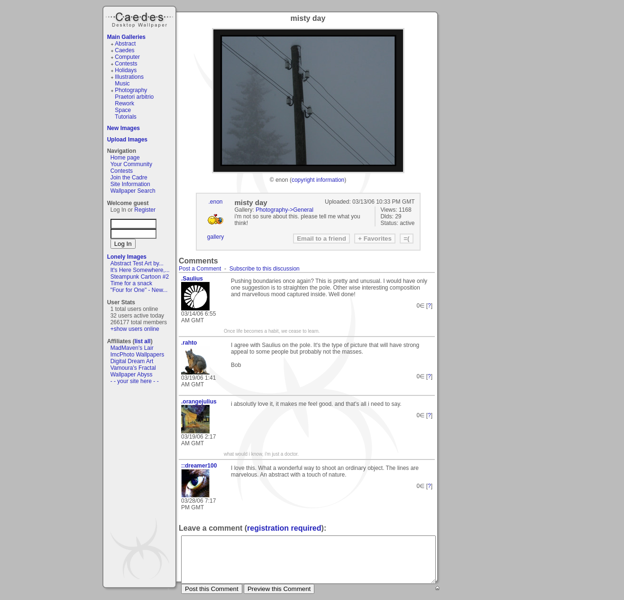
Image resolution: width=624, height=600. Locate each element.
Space (123, 110)
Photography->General (284, 209)
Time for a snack (131, 283)
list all (143, 341)
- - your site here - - (134, 381)
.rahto (189, 342)
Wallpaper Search (133, 191)
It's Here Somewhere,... (140, 270)
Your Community (131, 164)
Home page (125, 157)
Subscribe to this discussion (264, 268)
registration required (284, 528)
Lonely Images (127, 256)
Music (122, 83)
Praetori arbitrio (134, 97)
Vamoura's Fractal (133, 368)
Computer (127, 57)
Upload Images (127, 139)
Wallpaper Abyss (131, 374)
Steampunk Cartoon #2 (139, 276)
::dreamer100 (199, 465)
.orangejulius (199, 401)
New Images (123, 128)
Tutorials (126, 116)
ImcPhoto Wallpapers (137, 354)
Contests (126, 63)
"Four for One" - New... (139, 290)
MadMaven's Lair (132, 348)
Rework (124, 103)
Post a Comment (200, 268)
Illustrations (129, 77)
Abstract (125, 43)
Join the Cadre (128, 177)
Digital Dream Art (132, 361)
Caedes (140, 18)
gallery (215, 237)
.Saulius (192, 278)
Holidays (126, 70)
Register (145, 209)
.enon (215, 201)
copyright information (318, 180)
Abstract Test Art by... (137, 263)
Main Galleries (126, 37)
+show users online (134, 329)
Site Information (130, 184)
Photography (131, 90)
